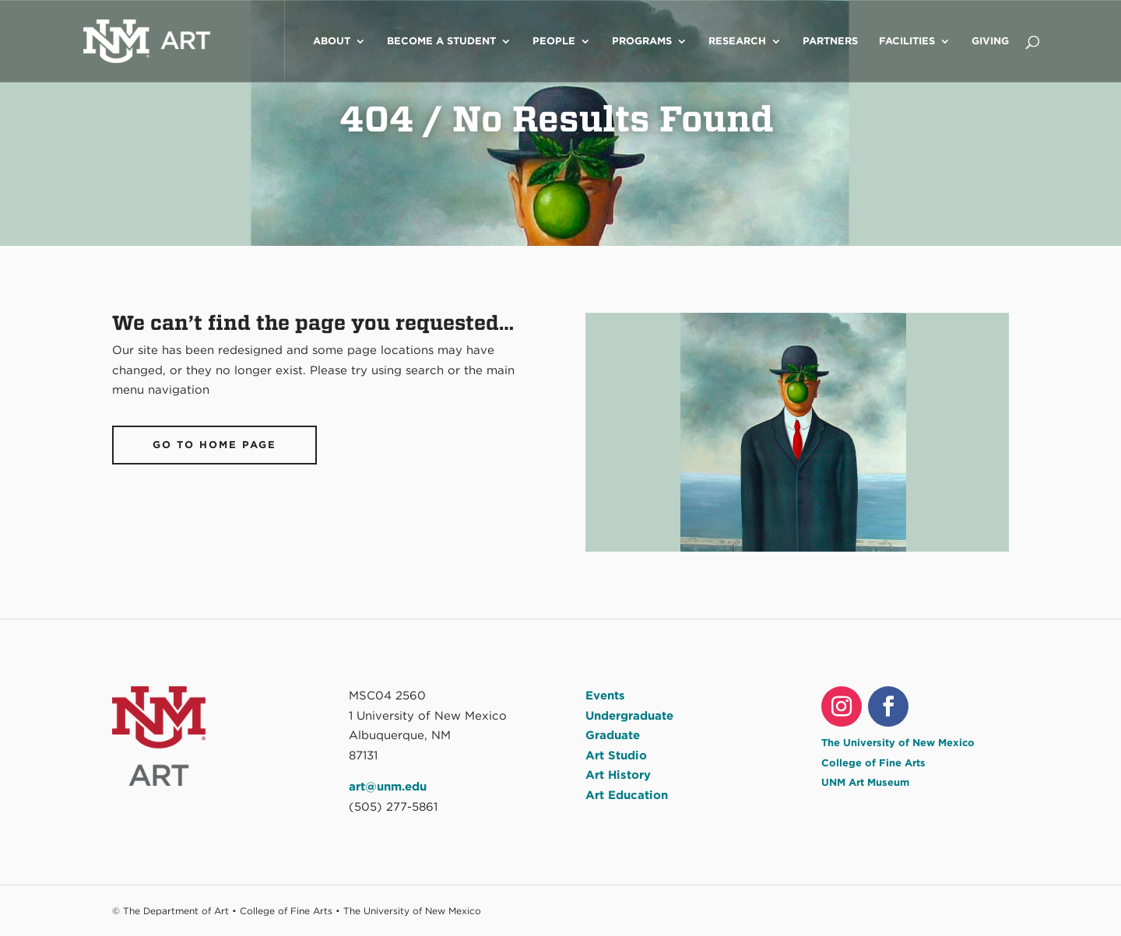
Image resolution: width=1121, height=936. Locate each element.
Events (605, 696)
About (331, 41)
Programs (642, 41)
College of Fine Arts (873, 763)
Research (737, 41)
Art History (618, 775)
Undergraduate (629, 716)
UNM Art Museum (865, 782)
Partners (830, 41)
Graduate (612, 735)
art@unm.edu (388, 787)
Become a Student (441, 41)
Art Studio (616, 755)
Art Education (626, 795)
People (553, 41)
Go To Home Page (214, 444)
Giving (990, 41)
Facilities (907, 41)
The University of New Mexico (898, 742)
